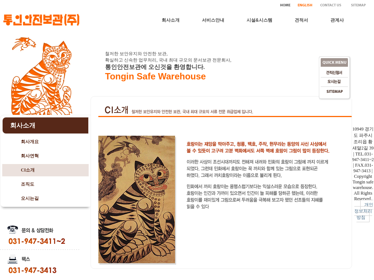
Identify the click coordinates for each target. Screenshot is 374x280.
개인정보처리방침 (364, 211)
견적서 (301, 20)
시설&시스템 (259, 20)
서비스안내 (213, 20)
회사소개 (171, 20)
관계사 (337, 20)
